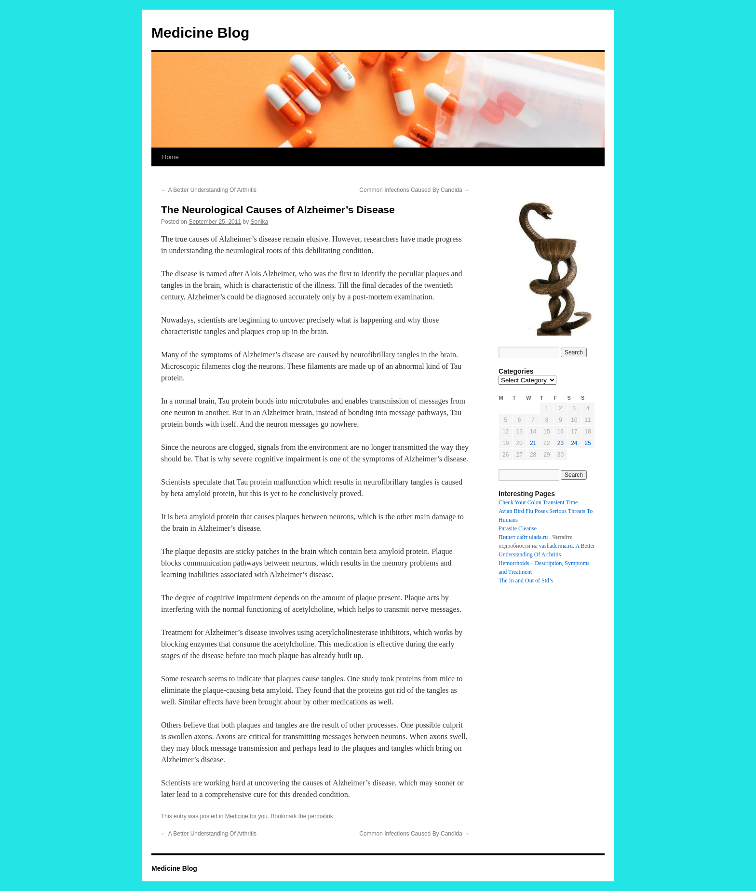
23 (560, 443)
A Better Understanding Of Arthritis (208, 190)
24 (574, 443)
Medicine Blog (200, 32)
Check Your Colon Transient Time (538, 502)
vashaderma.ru (556, 545)
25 (588, 443)
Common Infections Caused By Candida (414, 190)
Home (170, 157)
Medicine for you (246, 816)
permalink (320, 816)
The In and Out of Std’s (526, 580)
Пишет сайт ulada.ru (523, 537)
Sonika (260, 221)
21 (533, 443)
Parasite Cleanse (518, 528)
